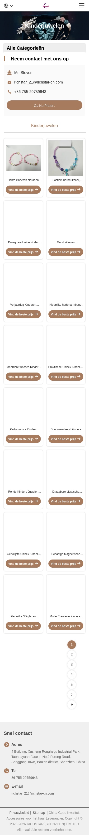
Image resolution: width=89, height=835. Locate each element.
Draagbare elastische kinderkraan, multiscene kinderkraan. (66, 492)
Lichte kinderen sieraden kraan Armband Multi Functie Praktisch (23, 180)
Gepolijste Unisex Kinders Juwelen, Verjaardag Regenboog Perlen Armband (23, 554)
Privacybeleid (19, 813)
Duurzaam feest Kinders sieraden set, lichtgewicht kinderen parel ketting (66, 430)
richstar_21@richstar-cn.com (38, 82)
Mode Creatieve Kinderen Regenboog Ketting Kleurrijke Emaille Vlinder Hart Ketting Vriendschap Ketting (66, 617)
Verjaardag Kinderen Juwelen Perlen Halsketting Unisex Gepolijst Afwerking (23, 305)
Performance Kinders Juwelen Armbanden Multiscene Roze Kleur (23, 430)
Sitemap (39, 813)
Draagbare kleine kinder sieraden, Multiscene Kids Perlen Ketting (23, 243)
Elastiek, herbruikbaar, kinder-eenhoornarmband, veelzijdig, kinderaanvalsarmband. (65, 180)
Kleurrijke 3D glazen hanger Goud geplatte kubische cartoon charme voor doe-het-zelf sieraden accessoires (23, 617)
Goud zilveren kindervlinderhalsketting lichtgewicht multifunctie (66, 243)
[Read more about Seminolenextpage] (71, 694)
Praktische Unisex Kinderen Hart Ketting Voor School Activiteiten (65, 367)
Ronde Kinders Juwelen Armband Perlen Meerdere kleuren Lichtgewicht (23, 492)
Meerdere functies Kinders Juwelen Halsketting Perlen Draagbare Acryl (23, 367)
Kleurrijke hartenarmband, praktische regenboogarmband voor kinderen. (65, 305)
